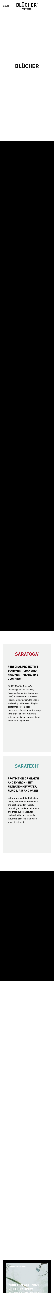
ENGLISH (6, 6)
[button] (13, 66)
